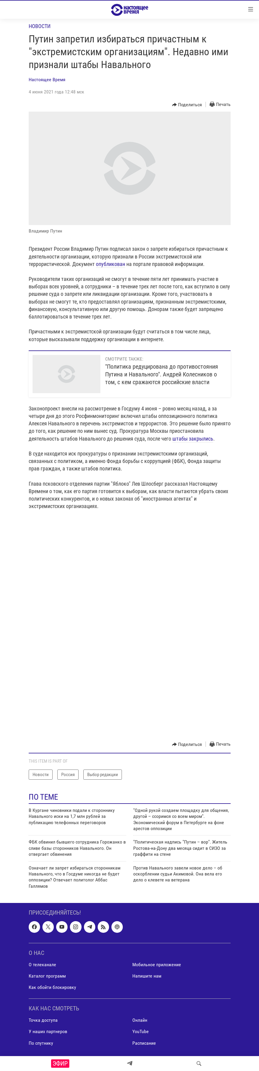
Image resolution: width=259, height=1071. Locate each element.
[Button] (187, 104)
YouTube (140, 1032)
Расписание (144, 1043)
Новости (39, 26)
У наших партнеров (48, 1032)
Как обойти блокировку (52, 987)
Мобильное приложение (156, 964)
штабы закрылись (192, 439)
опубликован (110, 264)
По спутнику (41, 1043)
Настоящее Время (47, 79)
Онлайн (139, 1020)
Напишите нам (146, 976)
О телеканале (42, 964)
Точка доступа (43, 1020)
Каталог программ (47, 976)
